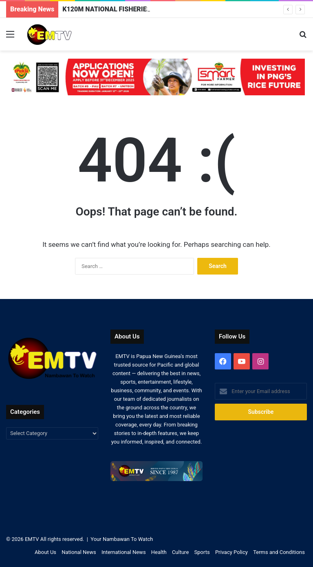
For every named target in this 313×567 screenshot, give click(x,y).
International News (123, 552)
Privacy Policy (231, 552)
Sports (202, 552)
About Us (45, 552)
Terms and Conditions (279, 552)
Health (159, 552)
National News (79, 552)
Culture (180, 552)
